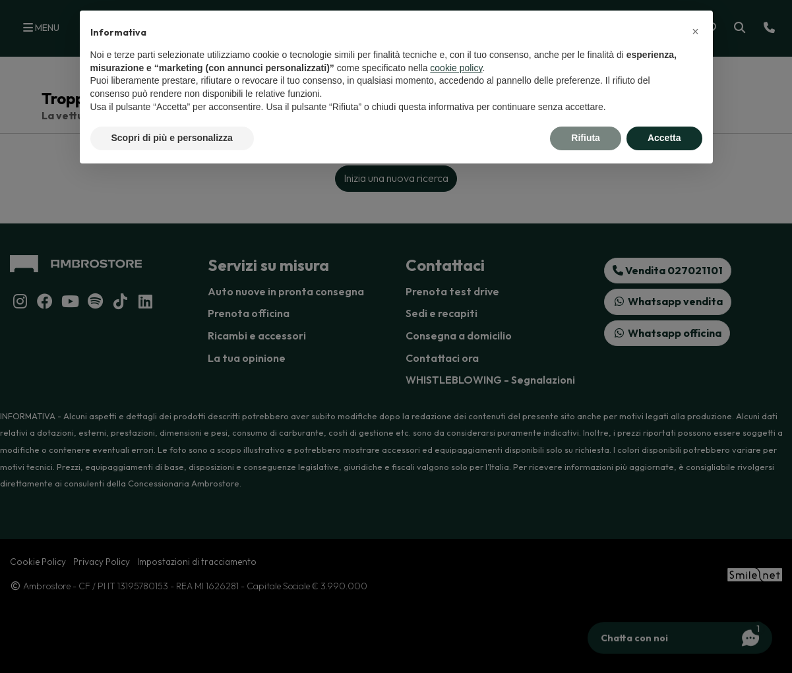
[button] (695, 31)
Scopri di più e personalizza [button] (172, 137)
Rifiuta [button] (585, 137)
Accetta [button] (664, 137)
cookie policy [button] (456, 68)
